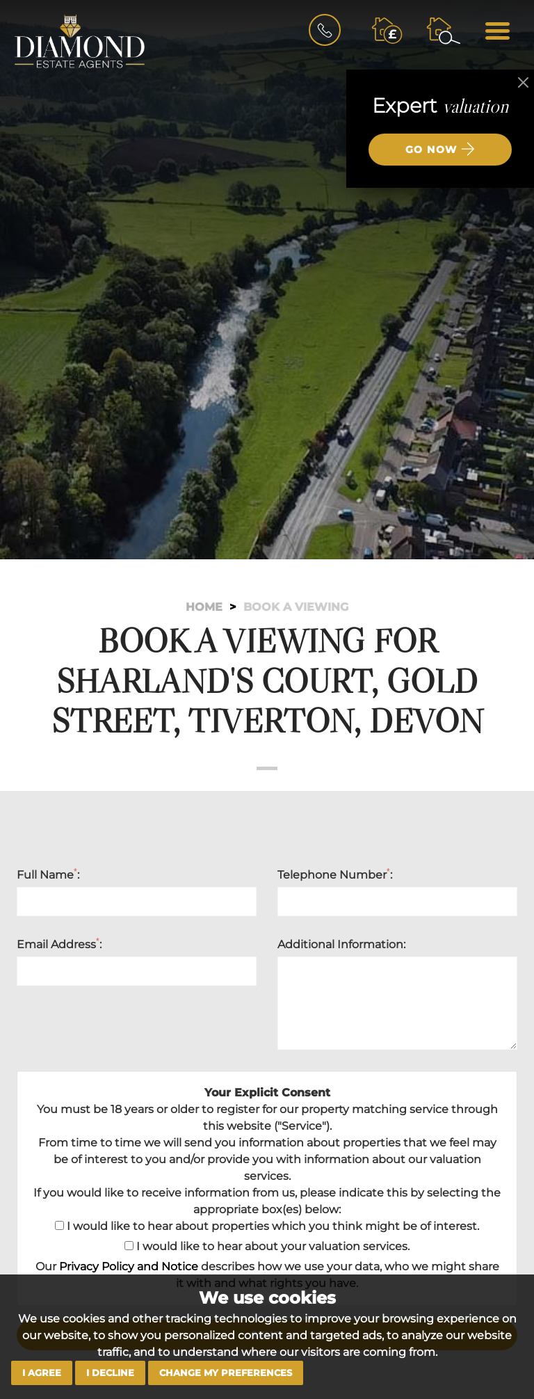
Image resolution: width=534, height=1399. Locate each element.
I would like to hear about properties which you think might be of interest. (267, 1226)
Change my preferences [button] (225, 1373)
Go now (440, 149)
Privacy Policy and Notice (128, 1266)
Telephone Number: (334, 874)
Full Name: (48, 874)
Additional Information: (341, 944)
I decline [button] (110, 1373)
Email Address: (59, 944)
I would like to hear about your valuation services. (267, 1246)
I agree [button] (41, 1373)
